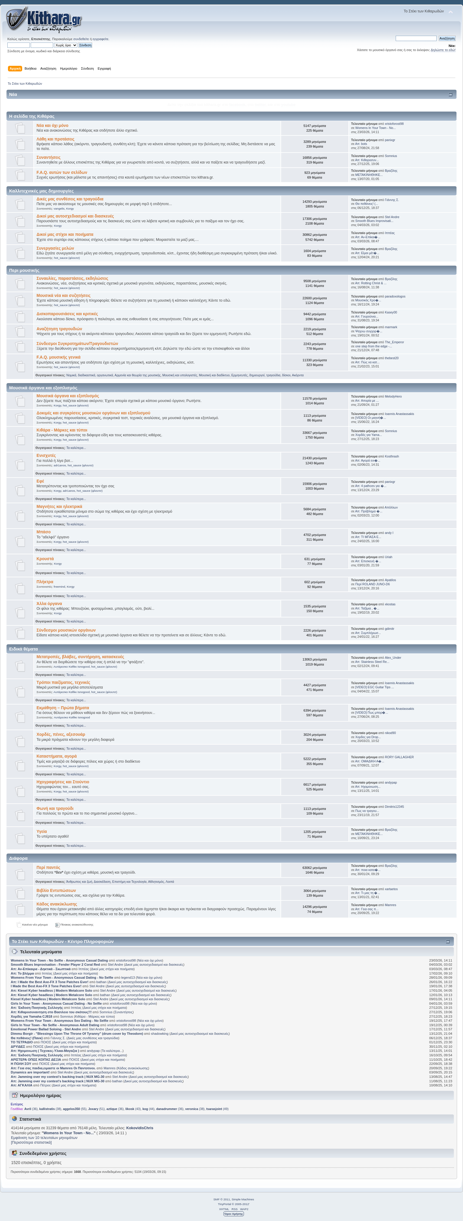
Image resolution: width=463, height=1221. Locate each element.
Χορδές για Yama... (368, 435)
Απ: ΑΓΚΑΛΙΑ (21, 1085)
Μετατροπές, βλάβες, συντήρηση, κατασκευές (80, 657)
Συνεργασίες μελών (55, 248)
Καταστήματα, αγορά (57, 756)
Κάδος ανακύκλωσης (57, 904)
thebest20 (392, 358)
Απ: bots (361, 144)
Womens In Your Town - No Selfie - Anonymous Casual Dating (59, 960)
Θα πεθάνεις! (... (366, 203)
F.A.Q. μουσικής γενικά (59, 357)
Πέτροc (45, 1085)
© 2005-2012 (240, 1204)
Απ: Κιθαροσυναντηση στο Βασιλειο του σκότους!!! (51, 1012)
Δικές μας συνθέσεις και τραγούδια (70, 199)
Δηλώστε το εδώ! (443, 50)
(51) (96, 1109)
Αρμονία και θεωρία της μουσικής (138, 375)
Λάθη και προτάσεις (55, 139)
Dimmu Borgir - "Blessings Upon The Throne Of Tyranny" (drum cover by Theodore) (77, 1033)
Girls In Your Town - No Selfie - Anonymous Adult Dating (55, 1025)
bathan (101, 982)
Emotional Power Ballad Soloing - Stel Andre (46, 1029)
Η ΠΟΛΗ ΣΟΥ (21, 1063)
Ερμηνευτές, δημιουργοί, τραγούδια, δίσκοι (261, 375)
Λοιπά (170, 881)
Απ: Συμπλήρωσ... (368, 633)
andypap (391, 782)
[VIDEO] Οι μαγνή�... (370, 417)
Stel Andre (392, 217)
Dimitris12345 (394, 806)
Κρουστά (45, 559)
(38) (50, 1109)
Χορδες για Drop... (368, 737)
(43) (133, 1109)
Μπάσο (44, 532)
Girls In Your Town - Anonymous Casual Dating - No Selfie (56, 1003)
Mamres (390, 905)
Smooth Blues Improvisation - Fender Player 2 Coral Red (55, 964)
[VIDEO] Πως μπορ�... (371, 712)
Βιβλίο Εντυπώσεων (56, 890)
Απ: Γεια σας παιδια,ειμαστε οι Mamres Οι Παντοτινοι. (53, 1068)
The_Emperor (394, 342)
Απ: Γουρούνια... (366, 316)
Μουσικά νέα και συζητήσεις (64, 295)
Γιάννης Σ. (392, 200)
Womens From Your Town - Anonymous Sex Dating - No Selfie (59, 1020)
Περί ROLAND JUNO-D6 (372, 584)
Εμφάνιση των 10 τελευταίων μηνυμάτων (44, 1138)
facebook (237, 105)
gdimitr (389, 628)
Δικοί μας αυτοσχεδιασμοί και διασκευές (75, 216)
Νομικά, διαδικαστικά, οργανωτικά (89, 375)
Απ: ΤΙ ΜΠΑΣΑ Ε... (368, 537)
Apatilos (390, 580)
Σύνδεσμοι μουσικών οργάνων (66, 630)
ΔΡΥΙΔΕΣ (18, 1046)
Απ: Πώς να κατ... (367, 362)
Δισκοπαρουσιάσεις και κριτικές (67, 314)
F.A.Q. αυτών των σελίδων (62, 172)
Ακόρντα (298, 375)
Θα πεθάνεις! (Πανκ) (27, 1038)
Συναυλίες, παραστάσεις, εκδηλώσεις (72, 278)
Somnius (391, 156)
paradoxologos (395, 296)
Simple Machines (242, 1199)
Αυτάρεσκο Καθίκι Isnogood (71, 666)
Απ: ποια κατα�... (368, 870)
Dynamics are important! (30, 1072)
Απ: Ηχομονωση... (368, 786)
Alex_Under (393, 657)
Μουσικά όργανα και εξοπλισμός (68, 396)
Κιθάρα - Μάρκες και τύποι (62, 430)
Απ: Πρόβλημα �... (368, 511)
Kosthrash (392, 456)
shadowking (159, 1033)
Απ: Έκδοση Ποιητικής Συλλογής (37, 1007)
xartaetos (391, 889)
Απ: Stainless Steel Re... (372, 661)
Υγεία (42, 831)
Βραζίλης (391, 170)
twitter (260, 105)
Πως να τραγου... (367, 811)
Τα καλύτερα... (76, 448)
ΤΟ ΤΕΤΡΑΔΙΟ (22, 1042)
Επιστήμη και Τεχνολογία (129, 881)
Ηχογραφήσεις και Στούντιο (63, 782)
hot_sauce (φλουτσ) (67, 257)
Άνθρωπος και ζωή (79, 881)
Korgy (70, 208)
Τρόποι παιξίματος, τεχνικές (63, 682)
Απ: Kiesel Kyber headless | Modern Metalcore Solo (52, 990)
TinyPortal (224, 1204)
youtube (288, 105)
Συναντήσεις (49, 157)
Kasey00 (391, 312)
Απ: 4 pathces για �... (371, 486)
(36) (31, 1109)
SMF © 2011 (221, 1199)
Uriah (388, 557)
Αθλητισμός (156, 881)
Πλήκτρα (45, 582)
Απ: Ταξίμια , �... (367, 608)
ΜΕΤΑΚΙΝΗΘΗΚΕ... (369, 174)
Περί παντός (48, 867)
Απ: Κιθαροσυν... (367, 160)
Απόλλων (391, 507)
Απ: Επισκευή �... (368, 561)
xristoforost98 (394, 123)
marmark (391, 327)
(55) (75, 1109)
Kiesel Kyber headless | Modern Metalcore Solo (48, 999)
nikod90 (390, 733)
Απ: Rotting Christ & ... (371, 283)
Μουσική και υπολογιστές (179, 375)
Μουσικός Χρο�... (368, 300)
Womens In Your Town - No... (375, 128)
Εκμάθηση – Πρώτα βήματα (63, 708)
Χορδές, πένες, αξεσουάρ (61, 734)
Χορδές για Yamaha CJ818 (31, 1016)
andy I (389, 533)
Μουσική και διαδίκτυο (214, 375)
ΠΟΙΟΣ (46, 1042)
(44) (148, 1109)
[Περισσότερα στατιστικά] (31, 1142)
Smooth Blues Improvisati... (374, 221)
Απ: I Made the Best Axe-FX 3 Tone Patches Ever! (50, 982)
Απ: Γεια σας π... (367, 909)
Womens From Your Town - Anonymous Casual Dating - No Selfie (62, 977)
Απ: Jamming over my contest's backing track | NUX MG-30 (58, 1076)
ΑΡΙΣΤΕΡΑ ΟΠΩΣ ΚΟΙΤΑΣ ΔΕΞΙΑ (36, 1059)
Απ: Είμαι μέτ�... (367, 253)
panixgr (390, 140)
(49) (217, 1109)
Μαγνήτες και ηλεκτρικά (59, 506)
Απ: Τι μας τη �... (367, 893)
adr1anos (60, 465)
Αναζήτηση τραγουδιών (59, 329)
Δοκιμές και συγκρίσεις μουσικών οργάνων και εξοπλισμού (93, 413)
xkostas (390, 604)
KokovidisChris (139, 1128)
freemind (59, 586)
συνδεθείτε (81, 39)
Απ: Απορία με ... (367, 400)
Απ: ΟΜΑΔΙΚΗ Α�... (369, 761)
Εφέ (40, 481)
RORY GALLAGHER (399, 757)
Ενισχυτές (46, 455)
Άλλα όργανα (49, 603)
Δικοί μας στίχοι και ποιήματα (65, 234)
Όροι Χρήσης (233, 1213)
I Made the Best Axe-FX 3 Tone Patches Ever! (46, 986)
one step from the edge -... (373, 346)
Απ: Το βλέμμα (23, 973)
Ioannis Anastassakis (399, 414)
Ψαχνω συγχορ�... (368, 331)
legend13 (128, 977)
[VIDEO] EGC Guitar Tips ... (374, 687)
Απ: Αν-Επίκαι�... (368, 237)
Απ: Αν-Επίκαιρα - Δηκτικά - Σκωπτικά (41, 969)
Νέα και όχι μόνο (53, 125)
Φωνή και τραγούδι (55, 808)
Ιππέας (390, 233)
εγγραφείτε (100, 39)
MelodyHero (393, 396)
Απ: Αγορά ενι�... (367, 460)
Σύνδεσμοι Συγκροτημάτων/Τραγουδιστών (77, 343)
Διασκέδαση (102, 881)
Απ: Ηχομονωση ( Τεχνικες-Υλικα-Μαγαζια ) (45, 1050)
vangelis (59, 208)
